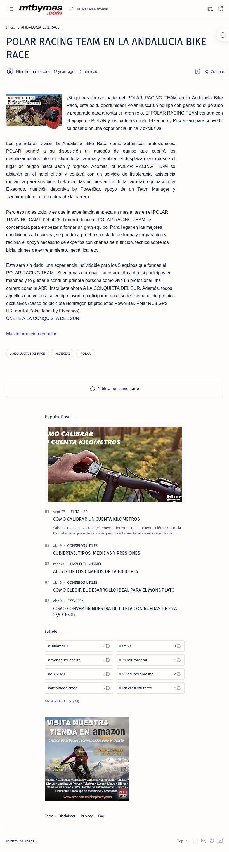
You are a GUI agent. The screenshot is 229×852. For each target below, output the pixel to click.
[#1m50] (150, 646)
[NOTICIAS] (62, 353)
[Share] (215, 71)
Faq (101, 815)
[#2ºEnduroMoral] (150, 660)
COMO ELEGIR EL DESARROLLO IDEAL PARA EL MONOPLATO (114, 590)
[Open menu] (10, 9)
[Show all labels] (62, 701)
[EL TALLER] (79, 511)
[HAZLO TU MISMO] (85, 564)
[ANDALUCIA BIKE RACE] (40, 27)
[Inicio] (10, 27)
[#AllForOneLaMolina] (150, 674)
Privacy (87, 815)
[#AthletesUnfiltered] (150, 688)
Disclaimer (66, 815)
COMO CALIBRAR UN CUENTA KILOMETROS (96, 519)
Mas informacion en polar (31, 334)
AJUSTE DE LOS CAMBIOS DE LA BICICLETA (95, 571)
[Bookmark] (220, 9)
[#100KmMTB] (79, 646)
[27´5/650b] (75, 600)
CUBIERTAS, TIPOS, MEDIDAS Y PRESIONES (96, 553)
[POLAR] (85, 353)
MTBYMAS (28, 841)
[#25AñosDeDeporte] (79, 660)
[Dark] (210, 9)
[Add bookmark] (197, 71)
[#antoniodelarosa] (79, 688)
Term (49, 815)
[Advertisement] (199, 233)
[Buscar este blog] (110, 9)
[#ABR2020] (79, 674)
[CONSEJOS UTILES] (82, 545)
